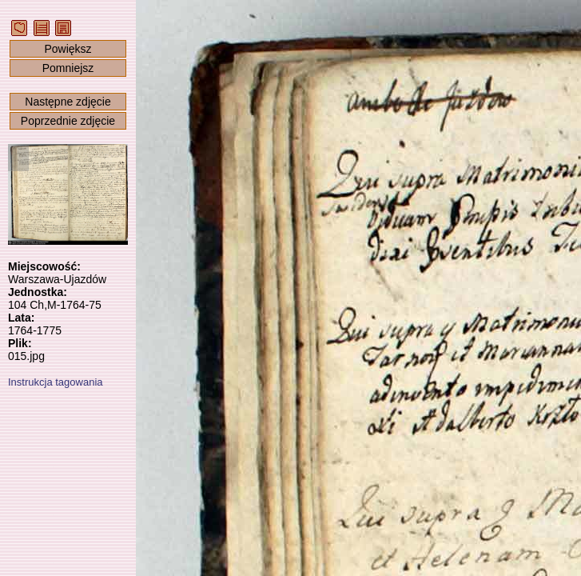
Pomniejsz (68, 68)
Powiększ (67, 48)
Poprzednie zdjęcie (68, 120)
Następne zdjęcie (67, 101)
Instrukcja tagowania (55, 382)
